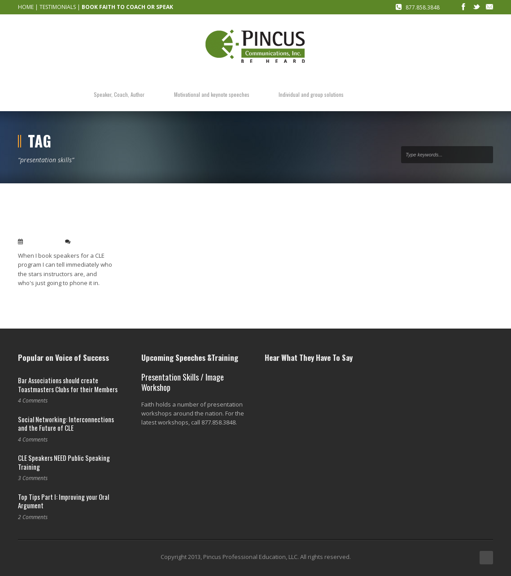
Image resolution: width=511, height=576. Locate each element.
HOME (26, 7)
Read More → (35, 297)
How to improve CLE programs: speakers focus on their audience (65, 220)
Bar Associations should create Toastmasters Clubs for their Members (68, 384)
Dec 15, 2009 (42, 241)
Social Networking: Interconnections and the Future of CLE (66, 423)
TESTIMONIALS (57, 7)
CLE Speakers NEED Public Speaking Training (64, 462)
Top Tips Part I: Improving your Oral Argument (63, 501)
